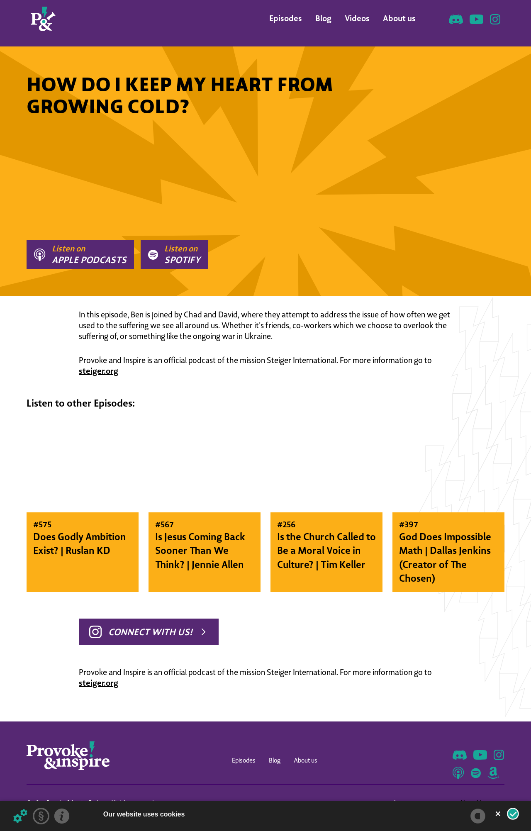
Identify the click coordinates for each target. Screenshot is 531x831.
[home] (43, 19)
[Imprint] (62, 816)
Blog (323, 18)
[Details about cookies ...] (20, 816)
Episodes (285, 18)
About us (399, 18)
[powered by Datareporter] (478, 816)
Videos (357, 18)
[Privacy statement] (41, 816)
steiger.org (98, 371)
